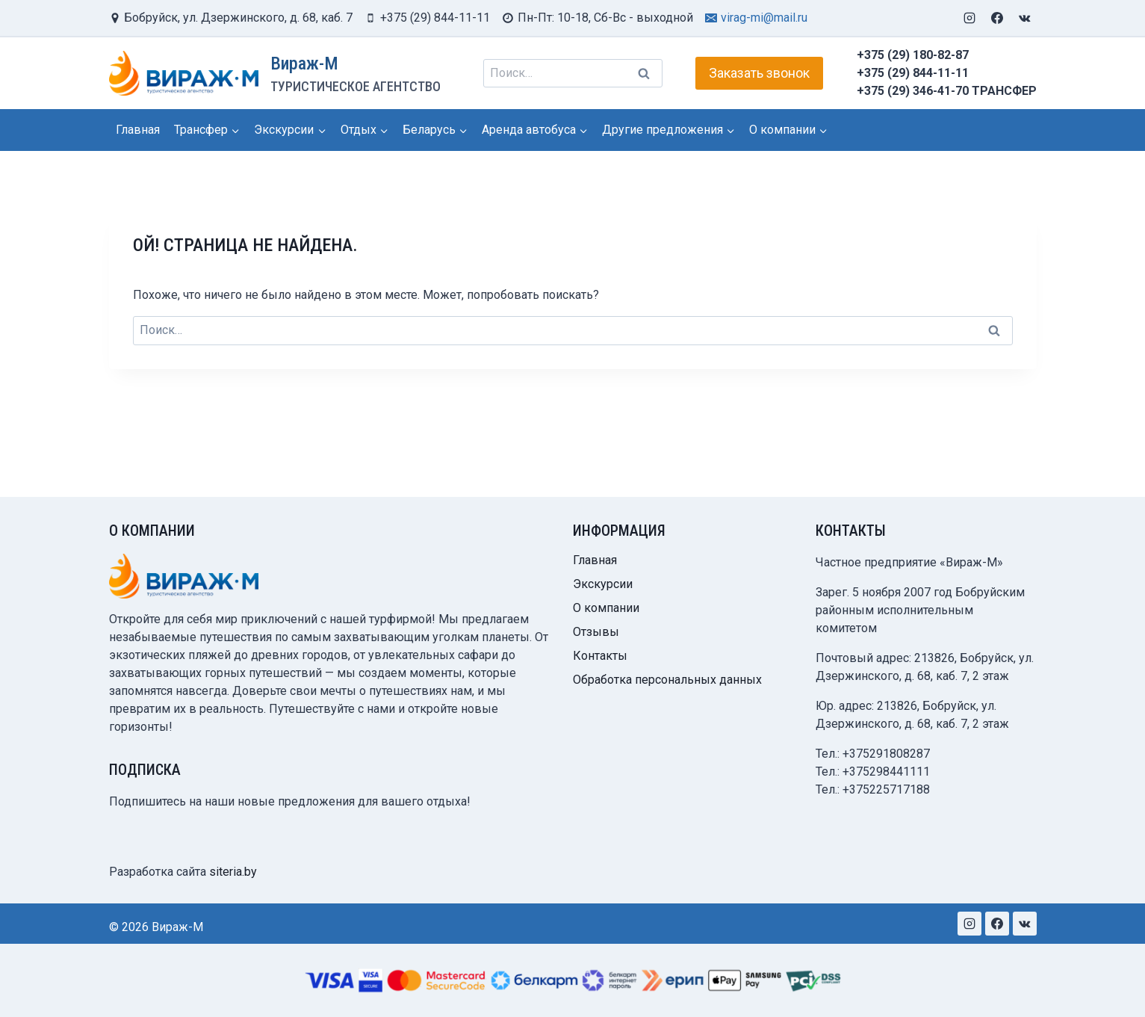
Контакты (600, 656)
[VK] (1025, 18)
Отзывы (596, 632)
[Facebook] (997, 18)
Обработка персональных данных (667, 680)
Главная (138, 130)
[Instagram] (969, 18)
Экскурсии (603, 584)
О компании (606, 608)
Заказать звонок (759, 73)
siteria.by (233, 872)
